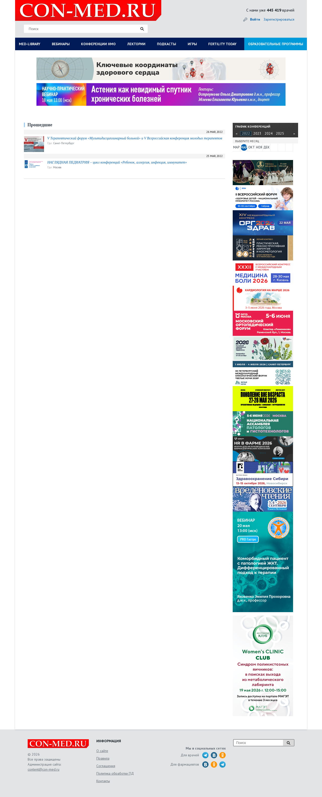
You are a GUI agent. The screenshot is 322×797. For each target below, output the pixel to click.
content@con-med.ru (43, 769)
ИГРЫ (192, 44)
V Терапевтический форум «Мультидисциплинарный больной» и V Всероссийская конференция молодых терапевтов (134, 138)
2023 (257, 133)
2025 (280, 133)
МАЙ (244, 147)
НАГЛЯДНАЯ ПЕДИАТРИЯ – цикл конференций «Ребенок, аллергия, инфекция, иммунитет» (117, 162)
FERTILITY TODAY (222, 44)
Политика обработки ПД (115, 773)
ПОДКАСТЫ (166, 44)
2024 (269, 133)
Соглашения (105, 766)
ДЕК (266, 147)
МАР (236, 147)
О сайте (102, 751)
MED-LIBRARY (29, 44)
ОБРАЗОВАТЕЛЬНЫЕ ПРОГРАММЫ (275, 44)
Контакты (103, 781)
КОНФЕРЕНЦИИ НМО (98, 44)
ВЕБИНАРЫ (61, 44)
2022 (246, 133)
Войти (255, 19)
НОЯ (259, 147)
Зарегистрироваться (279, 19)
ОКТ (251, 147)
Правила (102, 758)
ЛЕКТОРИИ (136, 44)
